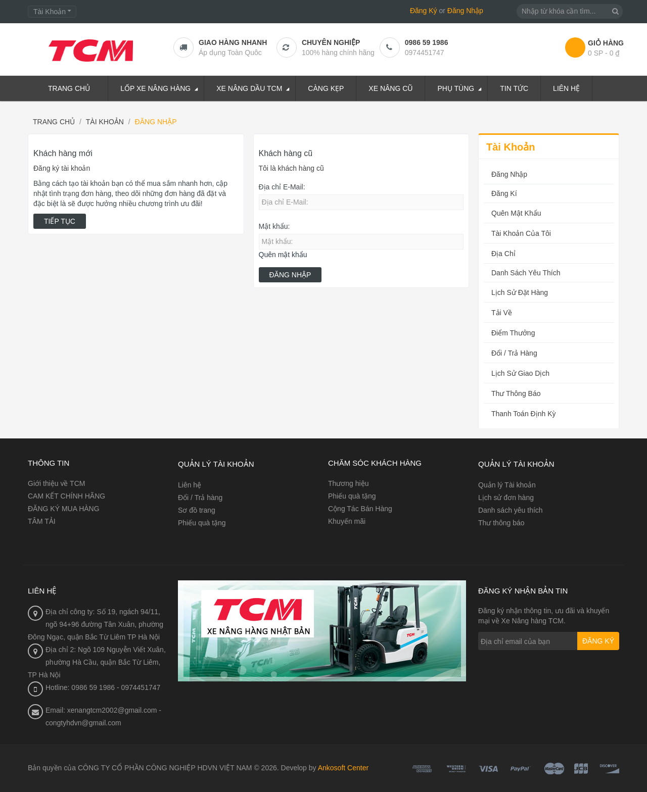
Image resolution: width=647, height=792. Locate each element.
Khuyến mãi (346, 521)
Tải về (501, 313)
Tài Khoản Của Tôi (521, 233)
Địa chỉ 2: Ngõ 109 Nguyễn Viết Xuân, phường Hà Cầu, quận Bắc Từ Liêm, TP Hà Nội (97, 662)
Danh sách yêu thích (525, 273)
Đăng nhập (509, 174)
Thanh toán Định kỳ (523, 414)
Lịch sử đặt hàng (519, 292)
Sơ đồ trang (196, 510)
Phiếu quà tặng (202, 523)
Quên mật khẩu (283, 255)
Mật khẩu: (274, 226)
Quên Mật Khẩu (516, 213)
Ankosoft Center (343, 768)
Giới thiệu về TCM (56, 483)
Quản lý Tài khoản (507, 485)
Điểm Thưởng (513, 333)
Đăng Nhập (465, 11)
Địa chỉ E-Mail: (282, 187)
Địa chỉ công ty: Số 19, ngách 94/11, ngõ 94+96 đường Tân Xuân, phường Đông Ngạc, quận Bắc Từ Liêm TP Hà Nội (95, 624)
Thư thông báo (515, 393)
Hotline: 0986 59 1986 (80, 687)
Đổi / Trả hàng (514, 353)
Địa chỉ (503, 254)
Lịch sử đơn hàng (506, 497)
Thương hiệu (348, 483)
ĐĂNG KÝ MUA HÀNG (64, 509)
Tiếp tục (59, 221)
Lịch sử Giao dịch (520, 373)
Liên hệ (189, 485)
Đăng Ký (423, 11)
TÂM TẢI (42, 521)
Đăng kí (504, 193)
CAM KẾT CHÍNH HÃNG (66, 496)
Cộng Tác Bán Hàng (360, 509)
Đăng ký (598, 641)
